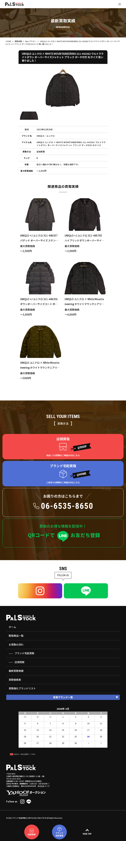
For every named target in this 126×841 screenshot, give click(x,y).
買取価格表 (15, 679)
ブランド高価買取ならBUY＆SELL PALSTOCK (29, 818)
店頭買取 (19, 662)
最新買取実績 (16, 670)
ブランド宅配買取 (24, 653)
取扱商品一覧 (16, 635)
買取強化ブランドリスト (22, 688)
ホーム (12, 627)
